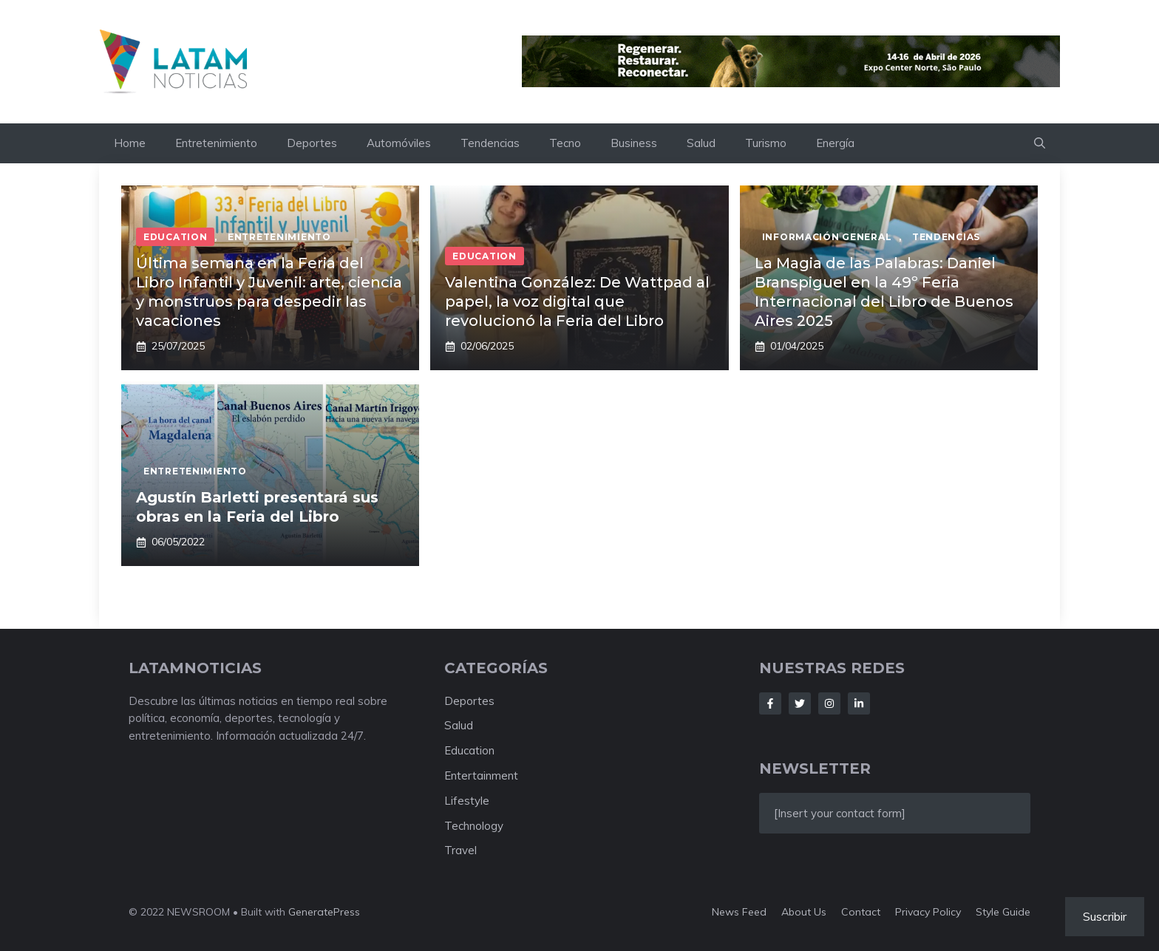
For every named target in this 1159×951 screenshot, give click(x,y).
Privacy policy (928, 911)
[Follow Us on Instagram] (829, 703)
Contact (860, 911)
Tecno (565, 143)
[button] (1039, 143)
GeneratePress (324, 911)
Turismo (765, 143)
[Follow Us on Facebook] (770, 703)
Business (634, 143)
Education (469, 750)
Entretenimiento (216, 143)
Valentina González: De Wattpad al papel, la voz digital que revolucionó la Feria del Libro (577, 301)
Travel (460, 850)
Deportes (312, 143)
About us (803, 911)
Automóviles (399, 143)
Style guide (1003, 911)
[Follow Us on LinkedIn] (859, 703)
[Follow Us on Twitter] (800, 703)
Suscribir (1104, 916)
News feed (739, 911)
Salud (701, 143)
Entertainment (481, 775)
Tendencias (490, 143)
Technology (473, 826)
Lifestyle (466, 801)
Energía (835, 143)
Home (130, 143)
